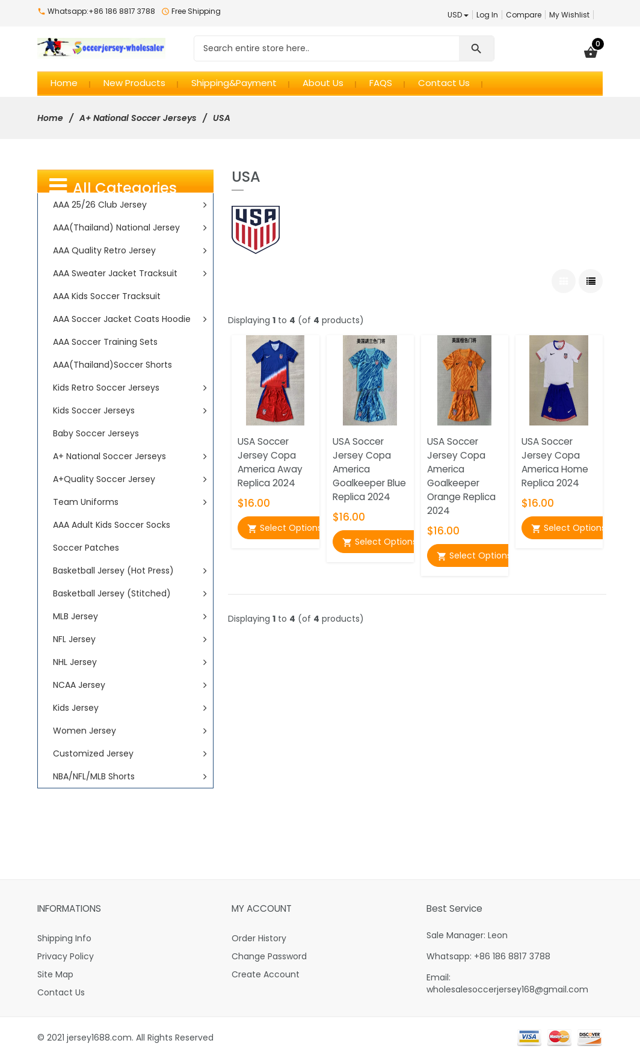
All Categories (113, 187)
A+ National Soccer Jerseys (138, 118)
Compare (523, 15)
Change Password (269, 956)
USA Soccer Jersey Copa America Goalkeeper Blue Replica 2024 (369, 469)
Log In (487, 15)
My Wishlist (569, 15)
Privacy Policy (65, 956)
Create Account (266, 974)
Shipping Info (64, 938)
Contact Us (61, 992)
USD (458, 15)
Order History (259, 938)
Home (50, 118)
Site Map (55, 974)
